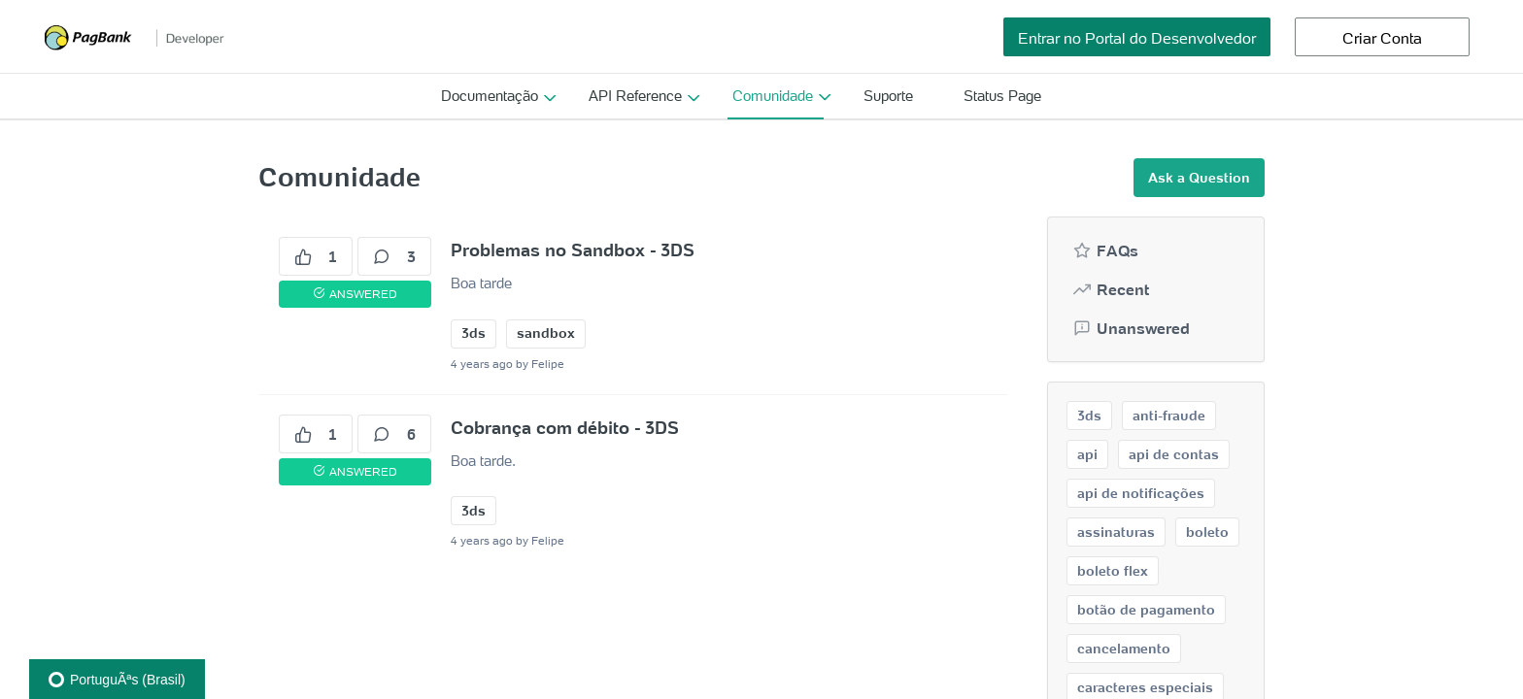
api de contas (1174, 454)
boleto (1207, 532)
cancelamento (1123, 648)
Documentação (489, 95)
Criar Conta (1382, 38)
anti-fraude (1169, 415)
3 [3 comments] (394, 256)
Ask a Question (1199, 177)
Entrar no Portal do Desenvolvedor (1137, 38)
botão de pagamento (1146, 609)
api (1087, 454)
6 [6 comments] (394, 434)
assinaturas (1116, 532)
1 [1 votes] (315, 256)
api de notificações (1140, 493)
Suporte (888, 95)
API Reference (635, 95)
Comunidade (772, 95)
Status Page (1002, 95)
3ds (473, 333)
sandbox (546, 333)
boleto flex (1112, 571)
